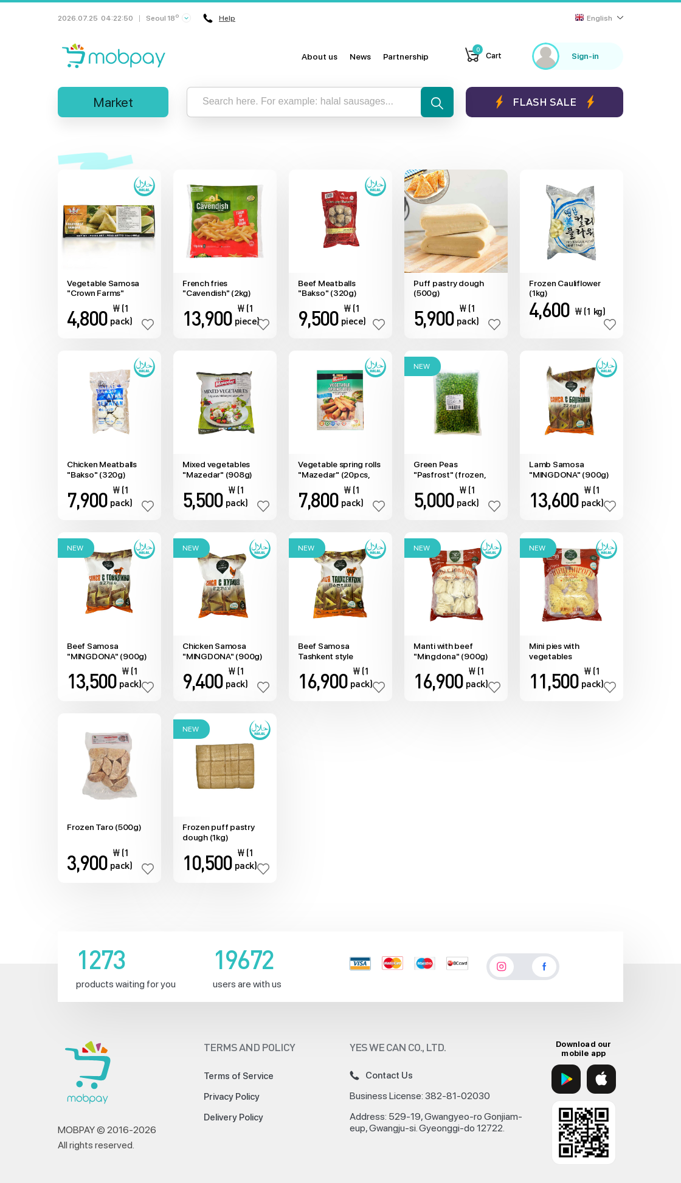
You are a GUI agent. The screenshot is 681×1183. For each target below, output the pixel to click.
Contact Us (381, 1075)
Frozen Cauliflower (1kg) (565, 288)
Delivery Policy (233, 1117)
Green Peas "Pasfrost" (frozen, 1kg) (449, 469)
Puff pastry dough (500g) (448, 288)
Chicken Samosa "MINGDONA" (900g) (222, 651)
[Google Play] (566, 1079)
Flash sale (544, 101)
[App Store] (601, 1079)
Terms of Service (239, 1076)
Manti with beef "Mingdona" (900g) (450, 651)
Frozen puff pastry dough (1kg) (218, 832)
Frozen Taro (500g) (104, 827)
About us (319, 56)
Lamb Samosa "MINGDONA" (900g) (569, 469)
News (360, 56)
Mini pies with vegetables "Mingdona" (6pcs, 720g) (565, 651)
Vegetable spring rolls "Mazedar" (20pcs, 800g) (339, 469)
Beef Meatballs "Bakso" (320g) (327, 288)
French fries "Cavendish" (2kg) (216, 288)
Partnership (406, 56)
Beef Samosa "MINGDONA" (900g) (107, 651)
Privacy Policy (232, 1096)
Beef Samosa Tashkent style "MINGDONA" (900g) (338, 651)
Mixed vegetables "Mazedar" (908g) (217, 469)
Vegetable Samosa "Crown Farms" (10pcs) (103, 288)
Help (220, 18)
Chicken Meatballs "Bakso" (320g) (102, 469)
